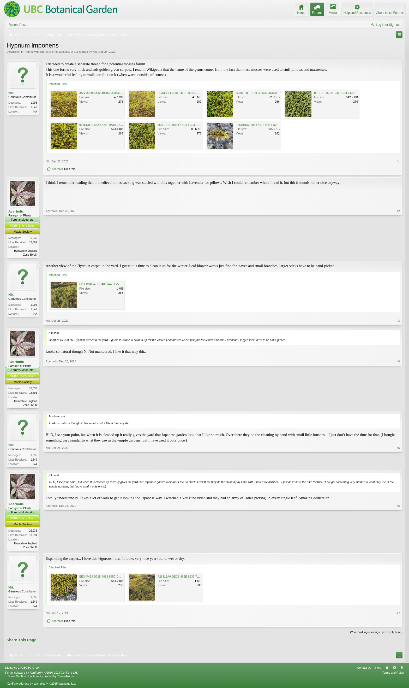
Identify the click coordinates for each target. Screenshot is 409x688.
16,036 (33, 238)
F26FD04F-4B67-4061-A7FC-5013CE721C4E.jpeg (111, 284)
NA (35, 111)
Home (387, 669)
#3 (398, 321)
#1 (398, 161)
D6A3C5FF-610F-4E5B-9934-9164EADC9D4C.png (190, 93)
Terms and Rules (393, 674)
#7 (398, 615)
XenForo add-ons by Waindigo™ (27, 685)
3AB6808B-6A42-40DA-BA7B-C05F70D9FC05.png (112, 93)
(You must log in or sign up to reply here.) (376, 634)
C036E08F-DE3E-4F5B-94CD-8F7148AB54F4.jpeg (268, 93)
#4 (398, 405)
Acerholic (57, 168)
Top (394, 669)
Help (378, 669)
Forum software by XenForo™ (41, 674)
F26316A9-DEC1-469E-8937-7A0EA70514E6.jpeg (190, 578)
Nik (95, 51)
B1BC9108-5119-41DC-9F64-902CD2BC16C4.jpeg (347, 93)
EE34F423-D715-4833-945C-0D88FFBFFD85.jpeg (111, 578)
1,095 (34, 102)
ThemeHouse (65, 678)
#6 (398, 548)
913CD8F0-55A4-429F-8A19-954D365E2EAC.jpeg (111, 124)
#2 (398, 254)
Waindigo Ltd (66, 685)
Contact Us (364, 669)
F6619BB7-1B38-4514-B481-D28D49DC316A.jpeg (268, 124)
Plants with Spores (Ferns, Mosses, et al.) (51, 51)
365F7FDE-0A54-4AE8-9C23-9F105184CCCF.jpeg (190, 124)
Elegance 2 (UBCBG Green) (23, 669)
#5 (398, 464)
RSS (402, 669)
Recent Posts (18, 25)
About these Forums (390, 13)
